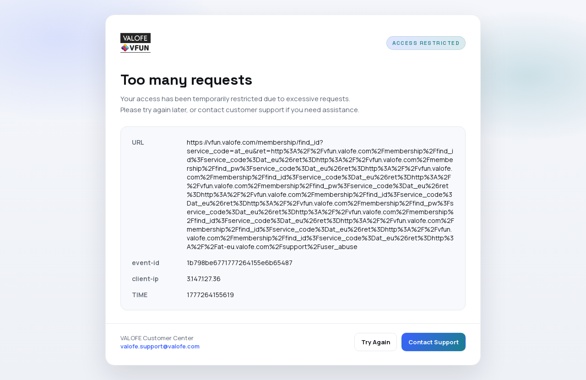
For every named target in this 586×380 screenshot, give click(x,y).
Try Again (375, 342)
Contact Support (433, 342)
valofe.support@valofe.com (160, 346)
